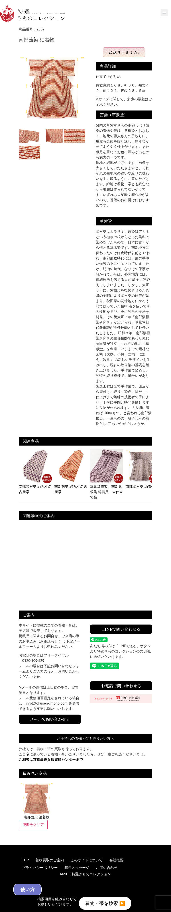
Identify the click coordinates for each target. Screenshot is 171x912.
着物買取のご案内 (49, 860)
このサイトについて (87, 860)
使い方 (35, 889)
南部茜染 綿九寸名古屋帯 (71, 486)
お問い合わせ (106, 868)
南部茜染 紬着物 (36, 800)
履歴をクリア (33, 824)
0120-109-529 (33, 661)
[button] (164, 12)
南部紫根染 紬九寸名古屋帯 (35, 486)
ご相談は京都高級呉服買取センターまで (51, 759)
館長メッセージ (76, 868)
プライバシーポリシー (40, 868)
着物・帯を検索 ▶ (105, 903)
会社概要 (116, 860)
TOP (25, 860)
